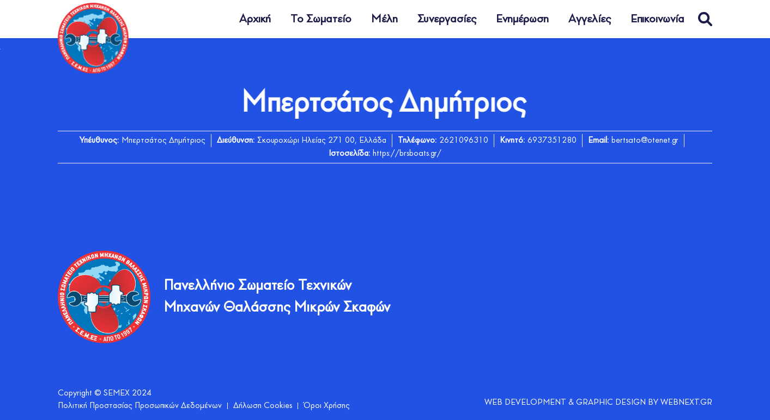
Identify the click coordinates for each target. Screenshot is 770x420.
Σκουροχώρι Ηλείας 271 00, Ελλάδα (321, 140)
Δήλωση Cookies (262, 405)
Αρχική (255, 19)
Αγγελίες (589, 19)
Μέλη (384, 19)
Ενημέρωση (522, 19)
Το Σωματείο (320, 19)
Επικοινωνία (657, 19)
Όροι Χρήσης (327, 405)
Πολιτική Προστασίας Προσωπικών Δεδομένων (140, 405)
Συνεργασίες (446, 19)
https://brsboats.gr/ (407, 153)
